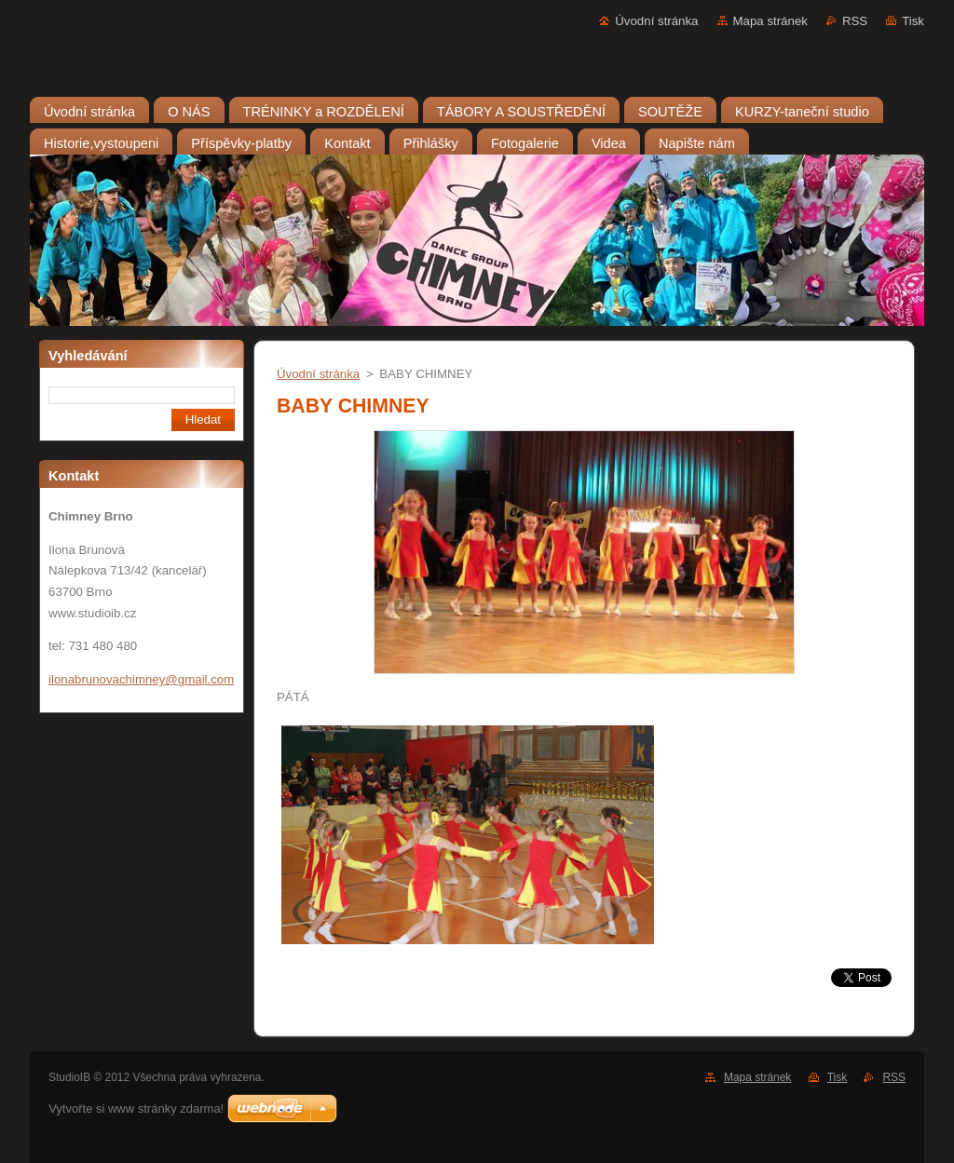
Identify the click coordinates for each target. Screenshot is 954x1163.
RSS (854, 21)
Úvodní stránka (656, 21)
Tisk (913, 21)
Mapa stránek (770, 21)
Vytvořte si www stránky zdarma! (136, 1109)
